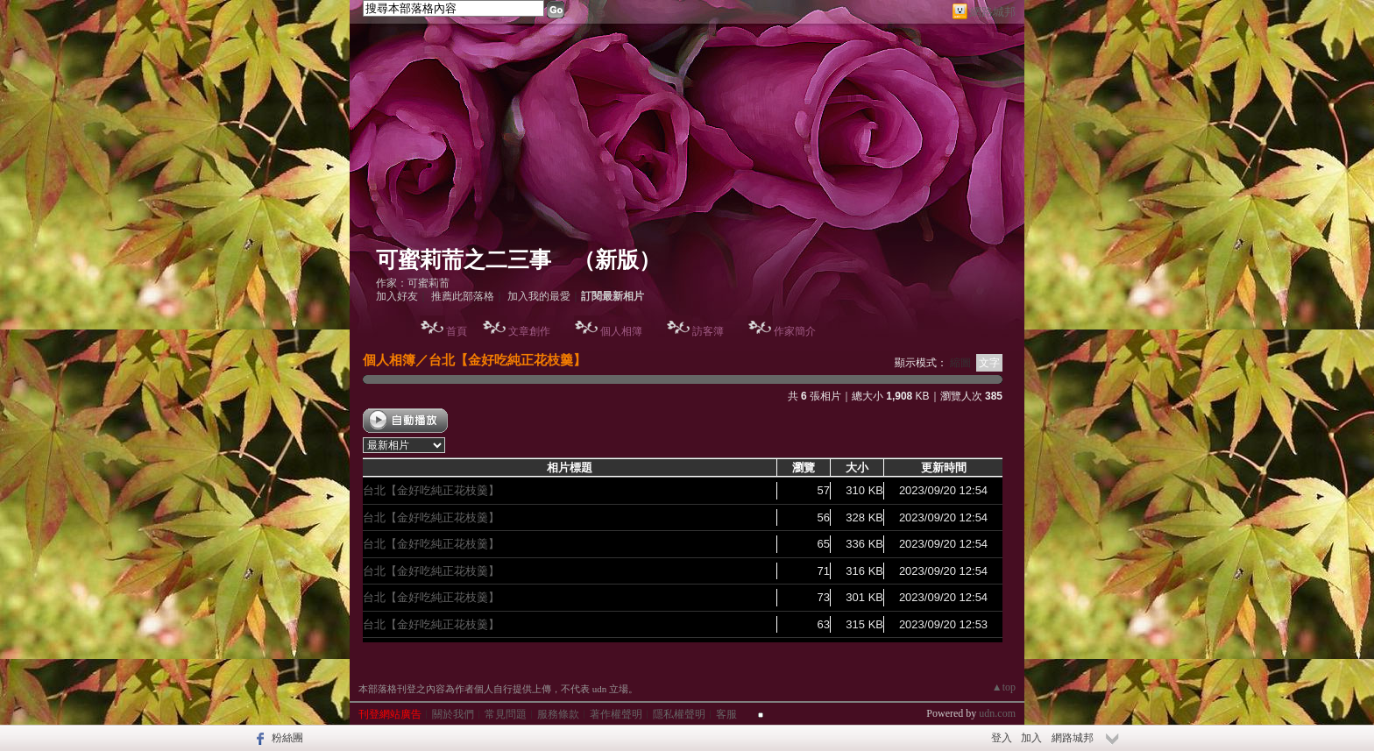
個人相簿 (621, 331)
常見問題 (506, 714)
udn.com (997, 713)
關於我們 (453, 714)
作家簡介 (795, 331)
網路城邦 (993, 11)
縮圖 (960, 363)
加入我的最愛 (538, 296)
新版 (617, 260)
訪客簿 (708, 331)
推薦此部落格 (462, 296)
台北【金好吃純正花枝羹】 (507, 359)
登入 (1001, 738)
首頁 (456, 331)
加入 (1031, 738)
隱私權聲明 (679, 714)
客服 (726, 714)
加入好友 (397, 296)
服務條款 (558, 714)
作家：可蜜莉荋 (413, 283)
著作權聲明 (616, 714)
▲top (1004, 687)
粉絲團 (287, 738)
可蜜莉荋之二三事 (463, 260)
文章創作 (529, 331)
